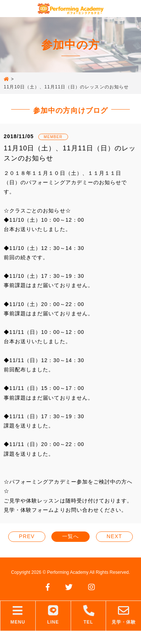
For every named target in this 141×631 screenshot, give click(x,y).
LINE (53, 615)
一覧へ (70, 536)
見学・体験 (123, 615)
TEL (88, 615)
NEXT (114, 536)
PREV (27, 536)
